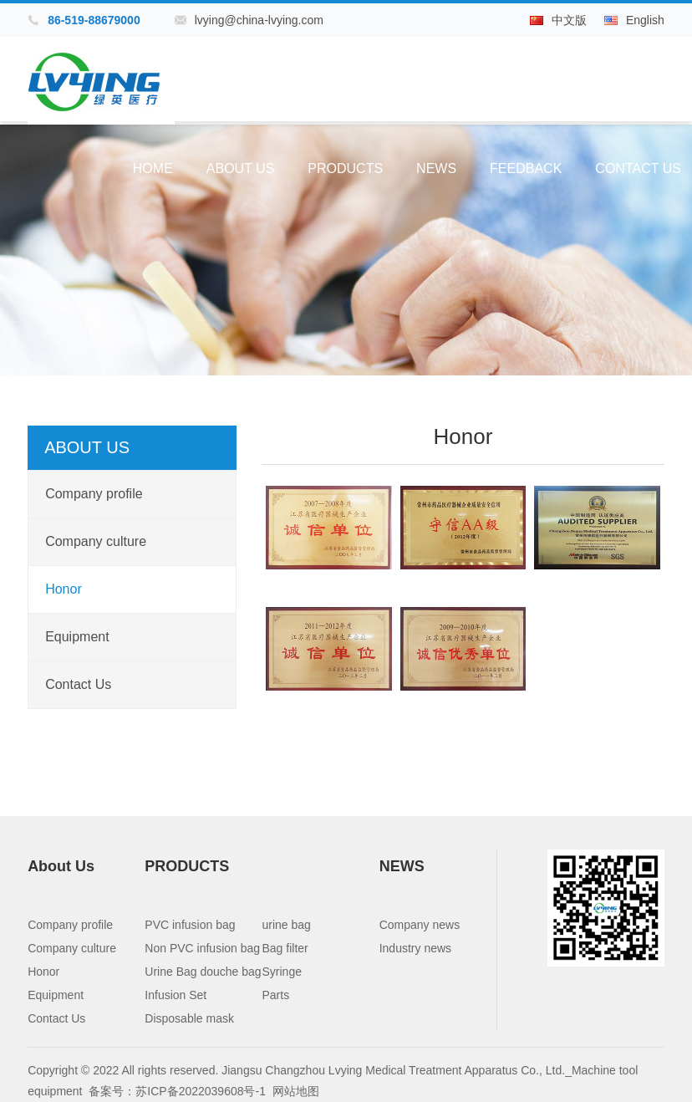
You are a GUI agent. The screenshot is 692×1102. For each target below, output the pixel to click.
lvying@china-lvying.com (259, 20)
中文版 (569, 20)
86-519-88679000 (94, 20)
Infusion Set (175, 995)
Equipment (77, 637)
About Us (240, 168)
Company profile (94, 494)
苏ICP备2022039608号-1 (200, 1091)
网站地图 (295, 1091)
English (645, 20)
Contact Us (638, 168)
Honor (63, 589)
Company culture (95, 541)
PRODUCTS (345, 168)
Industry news (415, 948)
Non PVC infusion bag (202, 948)
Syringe (282, 971)
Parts (276, 995)
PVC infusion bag (190, 924)
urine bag (286, 924)
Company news (419, 924)
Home (153, 168)
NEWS (436, 168)
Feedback (526, 168)
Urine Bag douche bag (203, 971)
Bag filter (285, 948)
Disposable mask (189, 1018)
